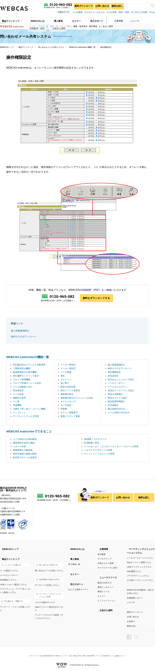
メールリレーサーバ (9, 575)
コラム (152, 12)
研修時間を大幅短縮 (22, 450)
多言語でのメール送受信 (25, 457)
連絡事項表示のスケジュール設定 (76, 398)
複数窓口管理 (19, 398)
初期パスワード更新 (70, 416)
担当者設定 (18, 390)
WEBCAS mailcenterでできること (29, 431)
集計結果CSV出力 (116, 409)
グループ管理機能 (21, 379)
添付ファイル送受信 (70, 390)
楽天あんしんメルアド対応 (121, 379)
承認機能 (17, 405)
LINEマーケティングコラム (139, 567)
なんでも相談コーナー (78, 589)
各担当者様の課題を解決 (25, 454)
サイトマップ (30, 653)
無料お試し (117, 5)
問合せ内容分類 (68, 387)
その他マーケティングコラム (140, 580)
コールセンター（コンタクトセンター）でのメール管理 (111, 446)
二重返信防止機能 (21, 368)
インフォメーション (106, 600)
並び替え (64, 383)
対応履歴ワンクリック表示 (26, 376)
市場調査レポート (135, 597)
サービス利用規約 (105, 653)
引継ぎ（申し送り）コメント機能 (29, 409)
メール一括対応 (68, 368)
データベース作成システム (47, 585)
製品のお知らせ (104, 583)
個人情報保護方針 (44, 653)
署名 (62, 376)
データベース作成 (139, 12)
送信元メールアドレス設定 (121, 390)
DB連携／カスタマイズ (95, 439)
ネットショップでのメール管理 (99, 454)
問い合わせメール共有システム (51, 47)
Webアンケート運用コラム (139, 562)
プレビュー (65, 379)
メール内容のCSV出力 (119, 412)
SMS (120, 12)
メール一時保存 (68, 365)
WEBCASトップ (7, 47)
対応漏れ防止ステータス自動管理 (29, 365)
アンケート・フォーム (94, 12)
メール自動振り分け (22, 387)
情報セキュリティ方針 (62, 653)
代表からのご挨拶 (105, 563)
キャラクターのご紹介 (107, 568)
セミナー (101, 596)
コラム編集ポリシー (122, 653)
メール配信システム (9, 570)
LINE (127, 12)
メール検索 (65, 372)
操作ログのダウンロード (23, 336)
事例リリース (103, 592)
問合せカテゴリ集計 (117, 398)
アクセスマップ (104, 559)
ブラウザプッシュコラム (138, 576)
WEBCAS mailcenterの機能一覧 (82, 47)
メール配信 (78, 12)
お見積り (131, 620)
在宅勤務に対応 (91, 443)
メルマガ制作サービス (45, 602)
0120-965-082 (62, 296)
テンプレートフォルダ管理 (26, 416)
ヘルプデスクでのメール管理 (98, 450)
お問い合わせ (101, 5)
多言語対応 (113, 376)
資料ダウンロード (82, 5)
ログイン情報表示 (69, 412)
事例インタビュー (105, 587)
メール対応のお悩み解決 (25, 439)
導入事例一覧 (74, 564)
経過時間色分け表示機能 (25, 372)
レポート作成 (19, 446)
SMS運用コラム (134, 571)
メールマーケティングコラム (140, 558)
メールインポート (116, 383)
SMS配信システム (8, 579)
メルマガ (131, 602)
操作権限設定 (114, 372)
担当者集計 (113, 405)
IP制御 (63, 409)
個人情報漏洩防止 (20, 331)
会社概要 (101, 554)
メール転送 (18, 394)
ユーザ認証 (65, 405)
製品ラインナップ (8, 20)
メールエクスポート (117, 387)
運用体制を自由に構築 (24, 443)
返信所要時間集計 (116, 401)
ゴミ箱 (16, 401)
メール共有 (111, 12)
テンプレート (19, 412)
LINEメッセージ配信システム (13, 584)
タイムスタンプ (68, 401)
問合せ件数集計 (115, 394)
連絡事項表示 (66, 394)
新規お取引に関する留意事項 (85, 653)
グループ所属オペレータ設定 (27, 383)
